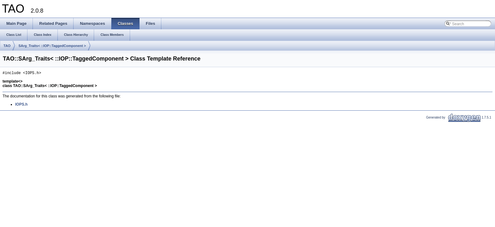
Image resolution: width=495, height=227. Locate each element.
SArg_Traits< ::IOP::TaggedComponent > (52, 46)
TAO (6, 46)
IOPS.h (21, 105)
